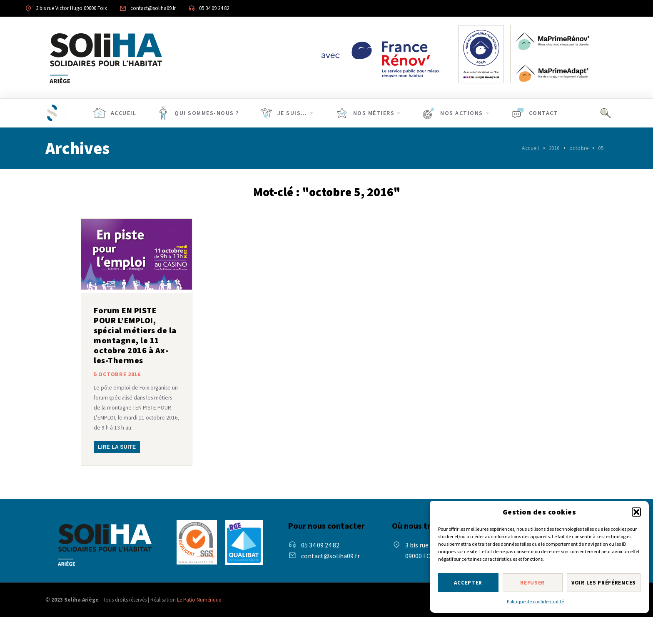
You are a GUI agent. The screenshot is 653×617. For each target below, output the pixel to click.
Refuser (532, 582)
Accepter (468, 582)
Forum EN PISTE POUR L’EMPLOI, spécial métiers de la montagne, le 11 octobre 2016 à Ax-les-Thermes (135, 335)
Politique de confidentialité (535, 601)
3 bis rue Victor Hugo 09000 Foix (71, 8)
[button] (636, 512)
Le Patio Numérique (199, 599)
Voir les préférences (603, 582)
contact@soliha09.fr (153, 8)
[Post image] (136, 256)
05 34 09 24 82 (214, 8)
